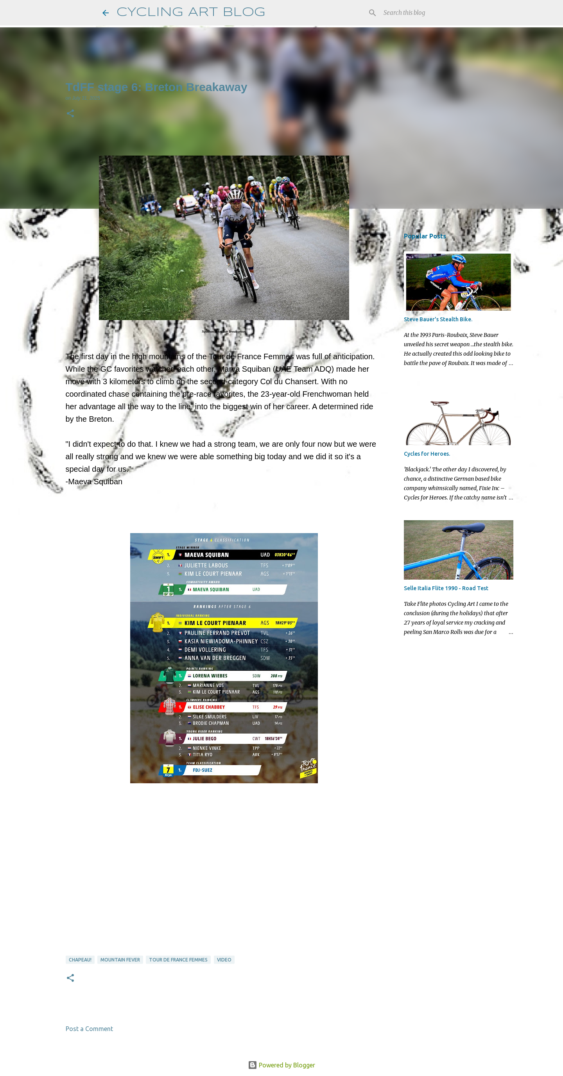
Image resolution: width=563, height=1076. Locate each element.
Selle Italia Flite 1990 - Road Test (446, 588)
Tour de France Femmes (178, 959)
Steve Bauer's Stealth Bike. (438, 319)
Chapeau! (80, 959)
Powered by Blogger (281, 1065)
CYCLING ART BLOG (191, 13)
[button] (70, 114)
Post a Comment (89, 1028)
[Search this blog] (421, 13)
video (224, 959)
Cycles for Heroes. (427, 454)
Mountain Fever (120, 959)
